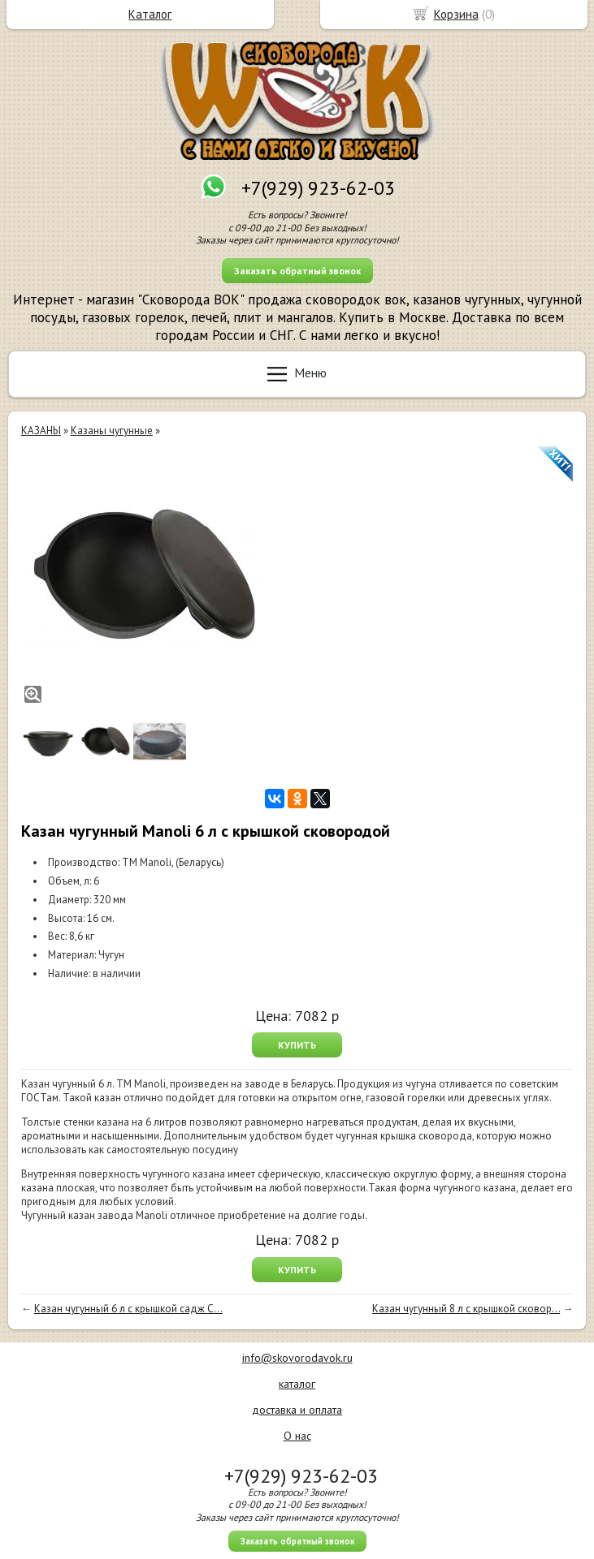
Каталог (149, 14)
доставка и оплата (297, 1409)
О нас (297, 1435)
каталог (297, 1383)
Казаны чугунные (112, 430)
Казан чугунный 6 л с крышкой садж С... (128, 1309)
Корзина (456, 14)
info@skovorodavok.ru (297, 1357)
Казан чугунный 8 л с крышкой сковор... (466, 1309)
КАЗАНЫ (41, 430)
